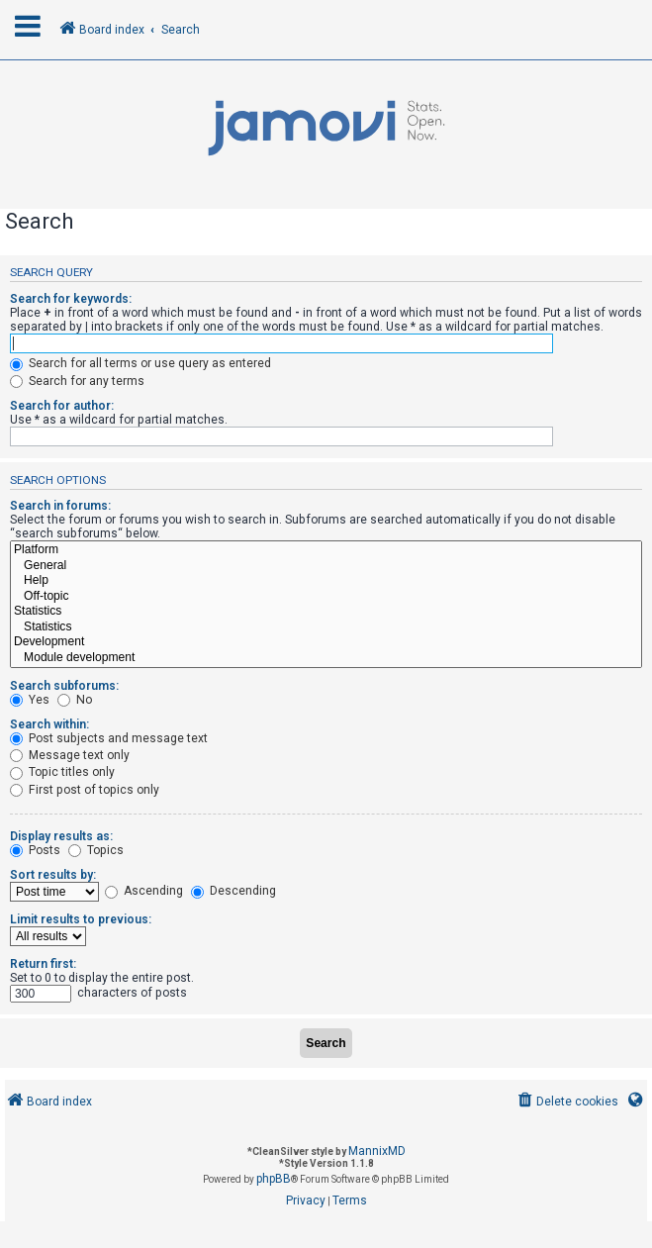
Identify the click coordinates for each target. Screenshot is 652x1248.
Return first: (43, 964)
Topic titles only (62, 772)
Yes (29, 700)
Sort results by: (53, 875)
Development (326, 642)
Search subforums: (64, 686)
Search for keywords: (71, 299)
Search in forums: (60, 506)
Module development (326, 658)
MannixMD (377, 1151)
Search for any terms (77, 381)
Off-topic (326, 597)
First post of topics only (84, 790)
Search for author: (62, 406)
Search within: (49, 724)
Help (326, 581)
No (74, 700)
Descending (233, 891)
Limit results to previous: (80, 919)
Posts (35, 850)
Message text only (70, 755)
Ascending (144, 891)
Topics (96, 850)
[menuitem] (566, 1102)
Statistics (326, 612)
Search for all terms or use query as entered (140, 363)
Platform (326, 550)
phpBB (273, 1179)
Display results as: (61, 836)
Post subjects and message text (109, 738)
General (326, 566)
